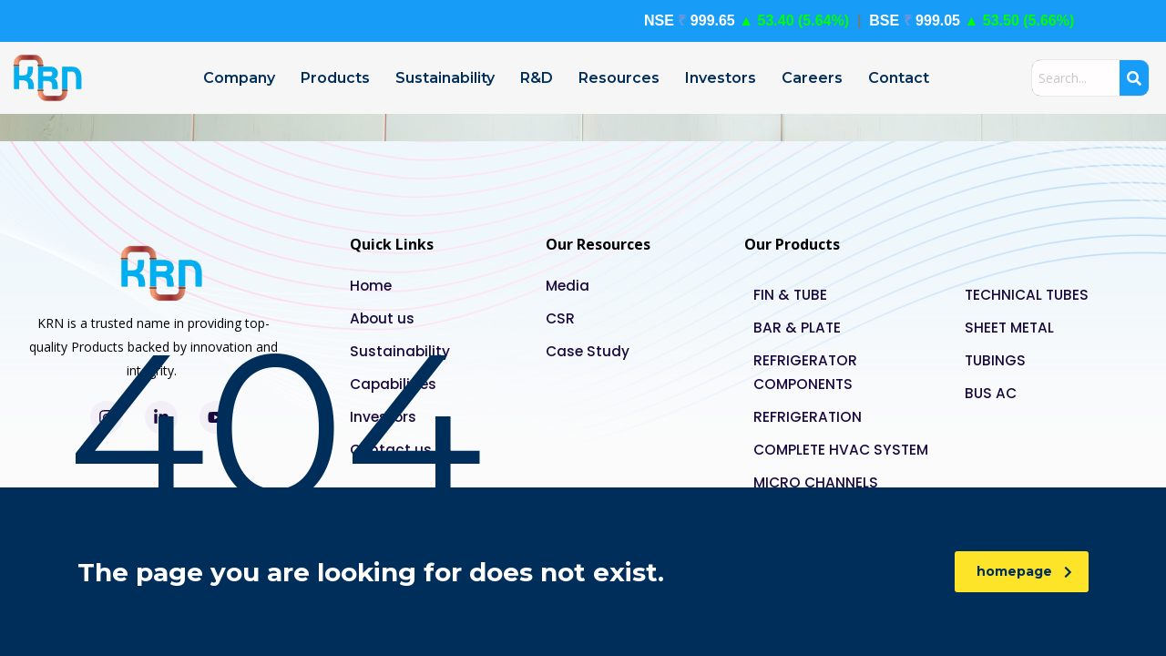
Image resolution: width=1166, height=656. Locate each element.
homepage (1024, 571)
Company (239, 78)
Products (335, 78)
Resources (619, 78)
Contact (898, 78)
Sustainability (445, 78)
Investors (720, 78)
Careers (812, 78)
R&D (536, 78)
